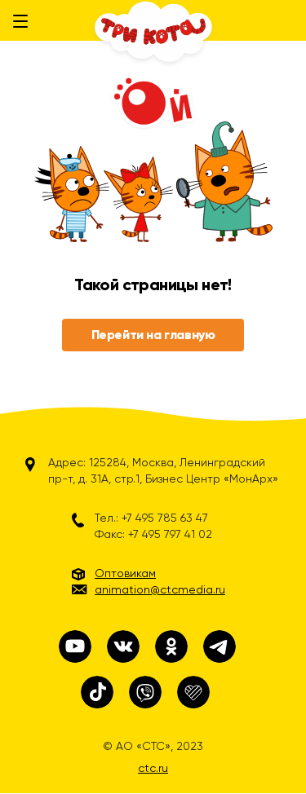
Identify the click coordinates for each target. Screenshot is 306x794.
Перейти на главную (153, 334)
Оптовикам (125, 573)
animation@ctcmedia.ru (160, 589)
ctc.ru (153, 767)
